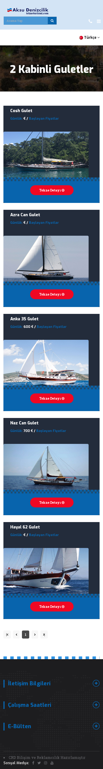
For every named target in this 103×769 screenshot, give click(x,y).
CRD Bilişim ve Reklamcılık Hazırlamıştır (47, 757)
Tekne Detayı (51, 190)
